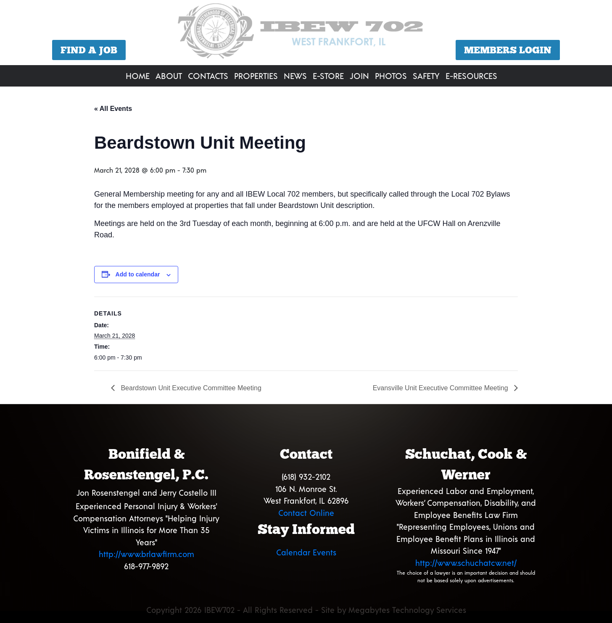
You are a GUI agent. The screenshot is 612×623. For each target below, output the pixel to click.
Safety (426, 76)
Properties (256, 76)
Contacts (208, 76)
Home (138, 76)
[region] (306, 34)
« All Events (113, 108)
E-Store (328, 76)
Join (359, 76)
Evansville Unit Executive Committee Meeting (441, 388)
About (169, 76)
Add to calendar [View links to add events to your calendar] (138, 274)
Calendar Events (306, 552)
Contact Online (306, 513)
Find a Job (89, 50)
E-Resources (471, 76)
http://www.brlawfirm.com (146, 554)
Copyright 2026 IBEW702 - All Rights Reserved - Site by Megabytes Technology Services (306, 610)
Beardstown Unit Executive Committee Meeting (190, 388)
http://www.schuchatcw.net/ (466, 563)
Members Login (507, 50)
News (295, 76)
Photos (391, 76)
